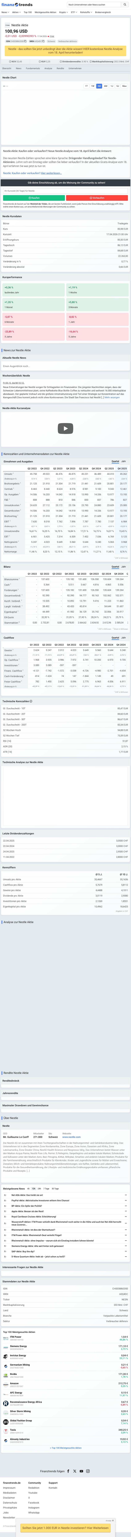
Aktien (15, 12)
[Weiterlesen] (126, 1199)
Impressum (9, 1493)
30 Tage (55, 1192)
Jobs (5, 1517)
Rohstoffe (85, 12)
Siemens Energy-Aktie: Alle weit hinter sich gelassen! (38, 1250)
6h (29, 1192)
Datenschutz (10, 1507)
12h (34, 1192)
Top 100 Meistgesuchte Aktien (67, 1452)
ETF (73, 12)
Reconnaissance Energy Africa (26, 1407)
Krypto (62, 12)
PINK (52, 36)
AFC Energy (17, 1397)
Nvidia (14, 1379)
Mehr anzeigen (112, 399)
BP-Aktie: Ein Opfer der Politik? (27, 1210)
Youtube (32, 1497)
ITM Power (16, 1342)
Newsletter (9, 1522)
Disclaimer (9, 1502)
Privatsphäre (10, 1512)
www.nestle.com (72, 1141)
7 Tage (47, 1192)
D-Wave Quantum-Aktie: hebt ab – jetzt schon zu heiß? (39, 1260)
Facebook (33, 1507)
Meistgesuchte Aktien (45, 12)
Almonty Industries (20, 1444)
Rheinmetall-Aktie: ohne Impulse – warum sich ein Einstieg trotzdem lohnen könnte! (53, 1244)
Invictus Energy (19, 1360)
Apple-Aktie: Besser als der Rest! (28, 1215)
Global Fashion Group (21, 1425)
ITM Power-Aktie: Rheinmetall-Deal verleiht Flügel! (37, 1239)
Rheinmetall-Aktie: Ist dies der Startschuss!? (34, 1234)
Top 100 (28, 12)
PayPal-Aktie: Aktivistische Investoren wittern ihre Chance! (41, 1204)
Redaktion (33, 1493)
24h (39, 1192)
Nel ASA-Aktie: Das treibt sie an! (27, 1199)
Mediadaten (9, 1497)
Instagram (33, 1512)
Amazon (15, 1388)
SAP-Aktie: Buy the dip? (23, 1255)
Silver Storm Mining (21, 1416)
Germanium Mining (20, 1370)
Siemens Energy (19, 1351)
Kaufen (36, 198)
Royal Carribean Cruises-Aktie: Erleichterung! (34, 1221)
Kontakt (53, 1493)
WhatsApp (34, 1517)
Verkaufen (98, 198)
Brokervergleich (103, 12)
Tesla (13, 1435)
